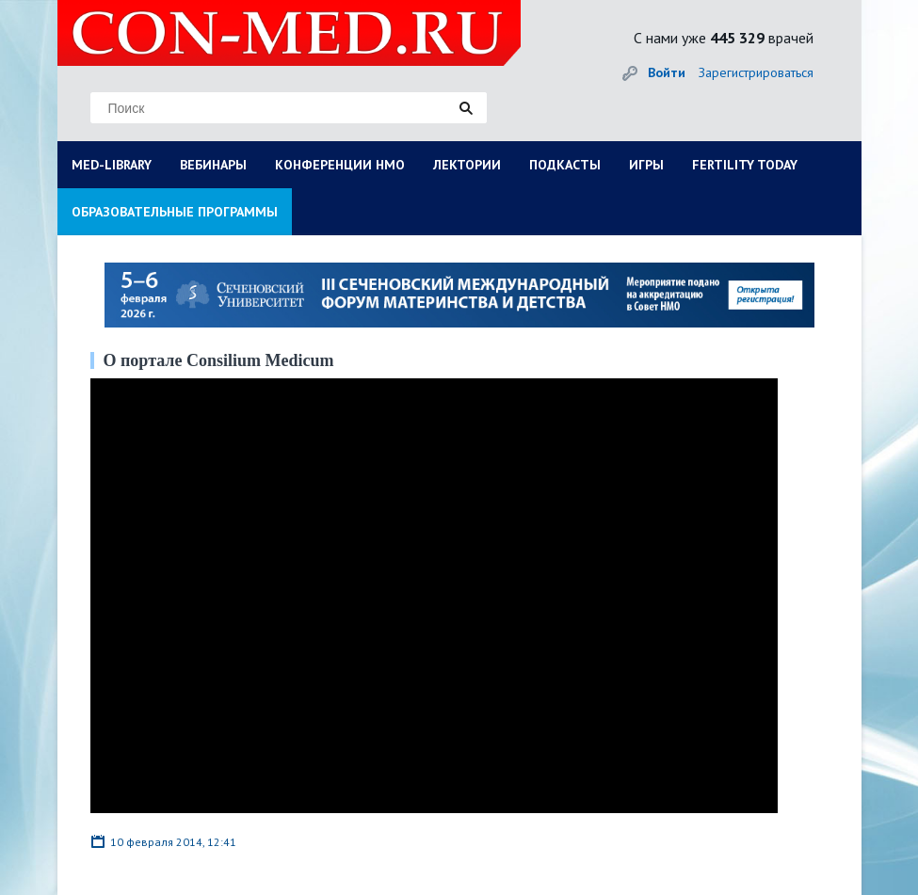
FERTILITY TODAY (744, 164)
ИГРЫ (646, 164)
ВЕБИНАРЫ (213, 164)
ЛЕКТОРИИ (467, 164)
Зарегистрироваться (756, 72)
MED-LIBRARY (112, 164)
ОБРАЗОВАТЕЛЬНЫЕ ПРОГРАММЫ (175, 211)
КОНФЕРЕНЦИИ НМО (340, 164)
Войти (666, 72)
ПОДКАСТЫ (565, 164)
